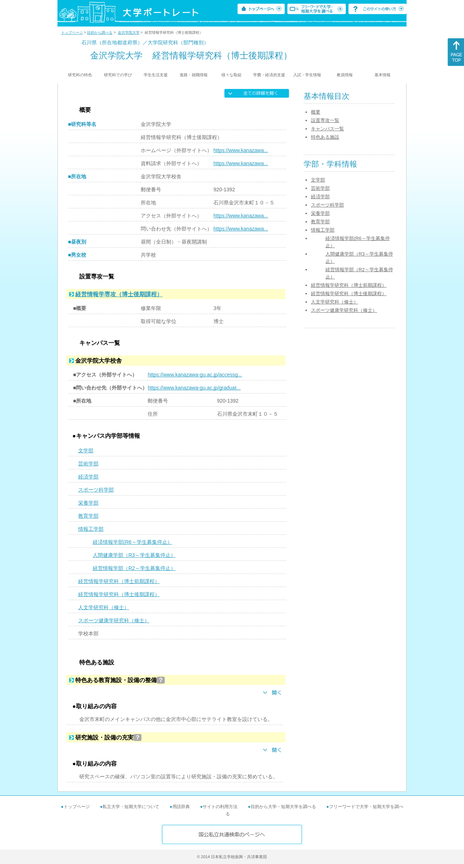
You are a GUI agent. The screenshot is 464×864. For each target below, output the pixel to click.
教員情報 (345, 75)
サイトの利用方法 (220, 806)
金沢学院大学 (129, 32)
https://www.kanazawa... (240, 150)
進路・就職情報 (194, 75)
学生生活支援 (156, 75)
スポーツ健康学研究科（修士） (113, 620)
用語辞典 (181, 806)
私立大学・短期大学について (131, 806)
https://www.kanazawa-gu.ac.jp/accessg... (195, 375)
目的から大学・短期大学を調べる (283, 806)
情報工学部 (91, 529)
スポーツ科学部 (96, 490)
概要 (315, 112)
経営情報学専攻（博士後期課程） (119, 294)
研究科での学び (118, 75)
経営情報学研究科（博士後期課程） (119, 594)
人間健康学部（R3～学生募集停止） (134, 555)
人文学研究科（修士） (103, 607)
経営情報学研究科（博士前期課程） (119, 581)
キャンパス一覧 (327, 128)
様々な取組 (231, 75)
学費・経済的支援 (269, 75)
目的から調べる (99, 32)
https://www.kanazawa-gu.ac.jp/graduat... (194, 388)
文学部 (85, 450)
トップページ (72, 32)
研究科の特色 (80, 75)
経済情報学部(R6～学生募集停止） (132, 542)
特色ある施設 (325, 137)
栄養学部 (88, 503)
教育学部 (88, 516)
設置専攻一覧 (325, 120)
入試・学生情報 (307, 75)
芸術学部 (88, 463)
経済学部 (88, 477)
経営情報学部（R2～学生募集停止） (134, 568)
